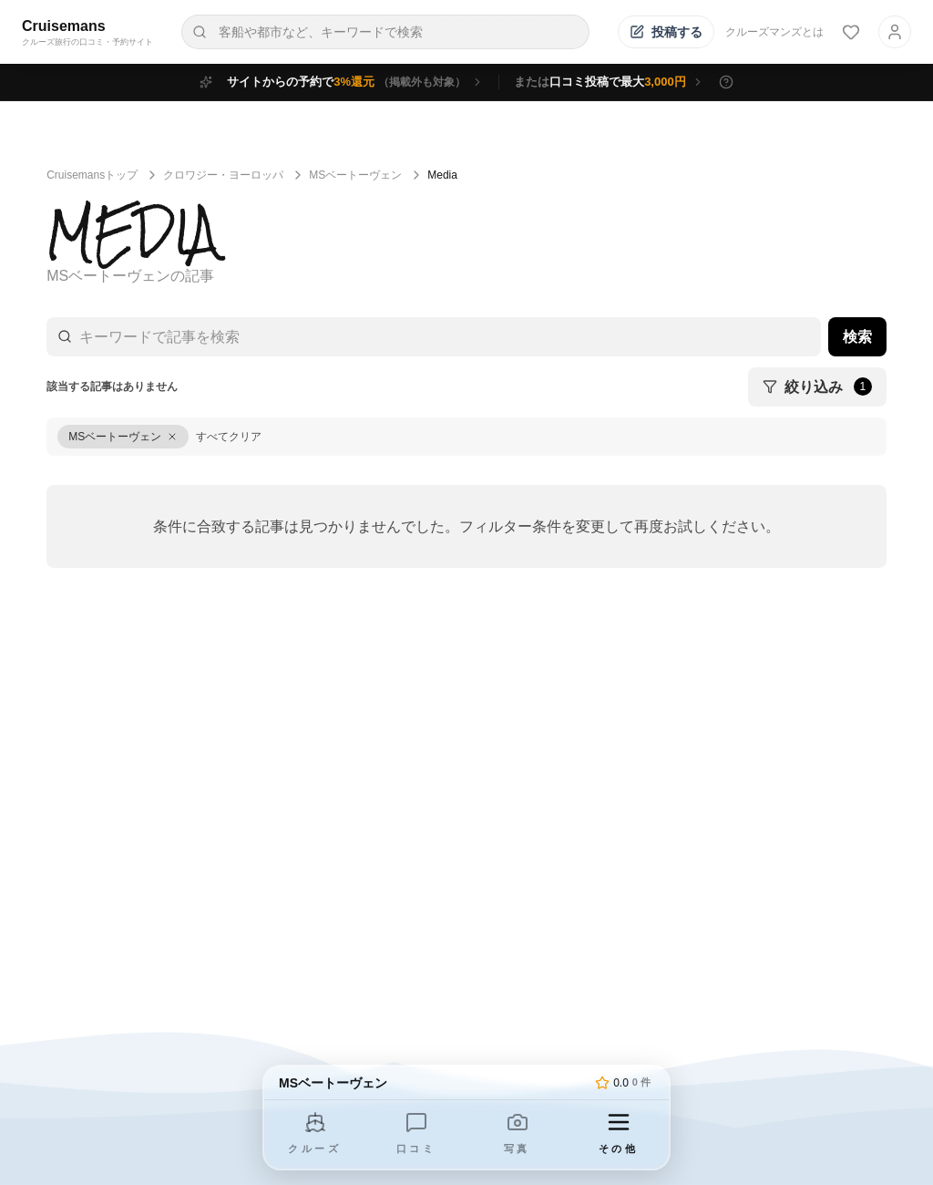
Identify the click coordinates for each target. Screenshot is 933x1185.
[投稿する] (666, 31)
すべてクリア (228, 436)
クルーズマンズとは (774, 32)
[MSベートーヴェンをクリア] (123, 436)
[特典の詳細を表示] (726, 82)
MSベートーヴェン (355, 175)
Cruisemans (64, 26)
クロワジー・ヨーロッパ (223, 175)
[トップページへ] (433, 1083)
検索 (857, 337)
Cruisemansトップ (92, 175)
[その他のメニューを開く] (618, 1134)
